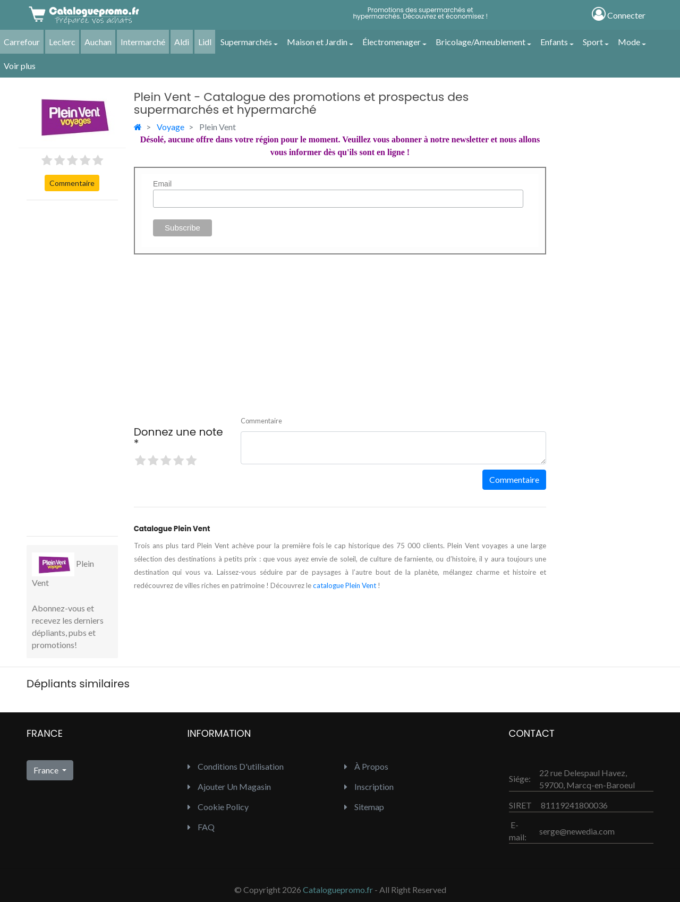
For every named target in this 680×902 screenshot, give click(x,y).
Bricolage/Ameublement (480, 42)
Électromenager (391, 42)
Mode (629, 42)
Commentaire (72, 183)
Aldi (181, 42)
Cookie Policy (218, 807)
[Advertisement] (72, 368)
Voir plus (20, 66)
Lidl (204, 42)
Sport (593, 42)
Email (162, 184)
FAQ (201, 827)
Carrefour (22, 42)
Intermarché (143, 42)
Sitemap (364, 807)
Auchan (98, 42)
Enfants (554, 42)
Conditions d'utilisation (236, 766)
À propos (366, 766)
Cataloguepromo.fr (338, 889)
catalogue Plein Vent (344, 585)
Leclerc (62, 42)
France (46, 770)
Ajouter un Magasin (229, 786)
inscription (369, 786)
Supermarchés (246, 42)
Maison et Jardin (317, 42)
